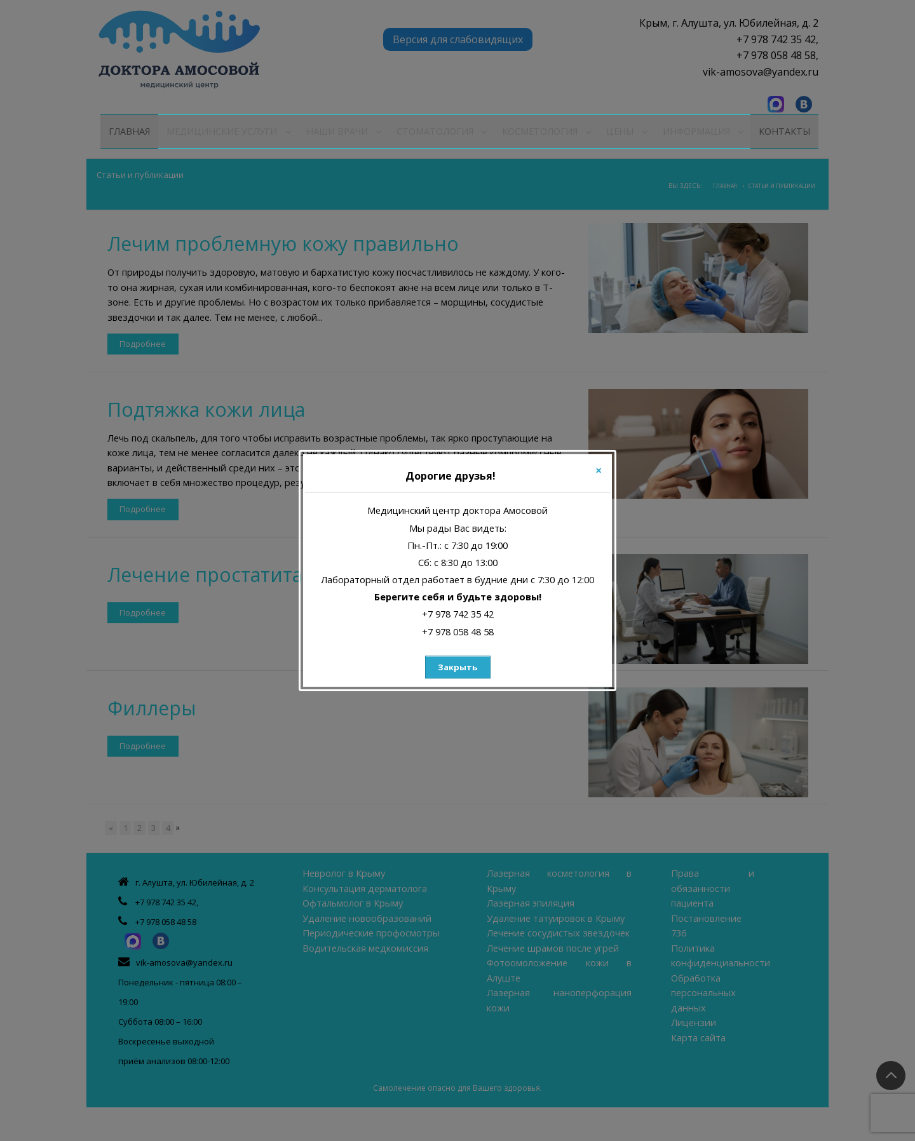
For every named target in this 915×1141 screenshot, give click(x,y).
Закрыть (457, 667)
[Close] (598, 470)
